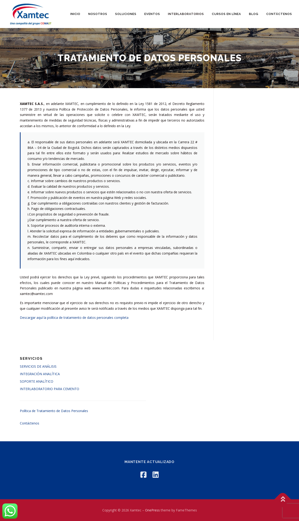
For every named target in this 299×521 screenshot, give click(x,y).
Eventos (152, 14)
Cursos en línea (226, 14)
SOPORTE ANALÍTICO (36, 381)
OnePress (152, 510)
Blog (253, 14)
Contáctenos (279, 14)
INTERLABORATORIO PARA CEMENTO (49, 389)
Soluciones (125, 14)
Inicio (75, 14)
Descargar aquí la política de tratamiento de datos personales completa (74, 317)
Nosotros (97, 14)
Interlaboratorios (186, 14)
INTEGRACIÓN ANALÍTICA (40, 374)
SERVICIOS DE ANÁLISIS (38, 366)
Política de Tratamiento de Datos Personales (54, 411)
